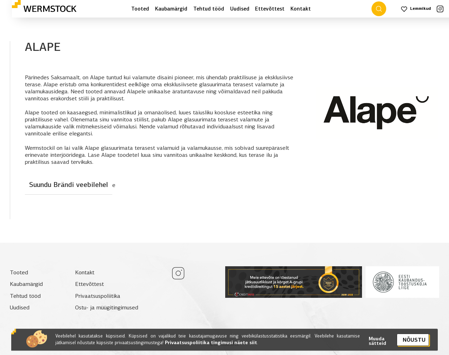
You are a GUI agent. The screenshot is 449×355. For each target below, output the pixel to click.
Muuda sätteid (377, 344)
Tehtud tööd (208, 9)
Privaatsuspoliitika (97, 295)
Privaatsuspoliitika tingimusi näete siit (210, 346)
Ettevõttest (269, 9)
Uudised (239, 9)
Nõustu (414, 343)
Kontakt (300, 9)
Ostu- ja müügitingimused (106, 307)
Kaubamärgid (171, 9)
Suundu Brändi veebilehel (68, 184)
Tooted (140, 9)
